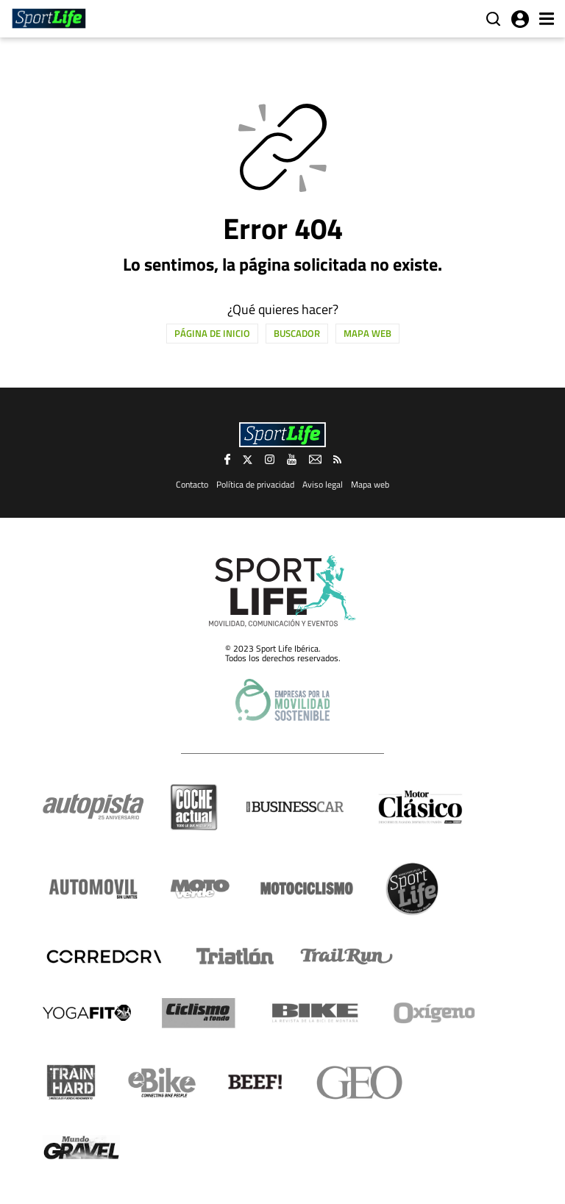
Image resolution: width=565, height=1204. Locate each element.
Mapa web (367, 333)
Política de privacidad (255, 484)
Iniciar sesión (520, 19)
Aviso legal (322, 484)
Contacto (192, 484)
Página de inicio (212, 333)
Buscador (297, 333)
